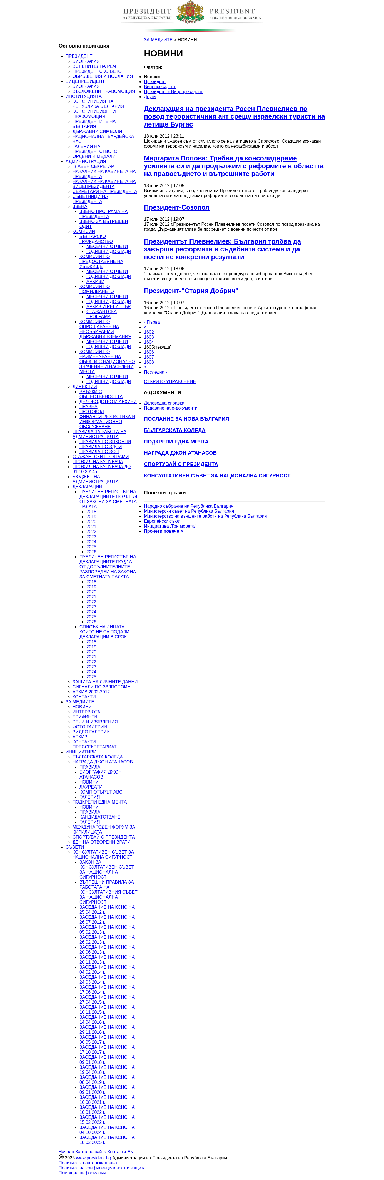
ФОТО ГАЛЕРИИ (90, 727)
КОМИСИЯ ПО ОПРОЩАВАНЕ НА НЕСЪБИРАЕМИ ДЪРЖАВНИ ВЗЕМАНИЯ (105, 329)
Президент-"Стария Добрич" (191, 290)
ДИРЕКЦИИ (85, 386)
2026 (91, 551)
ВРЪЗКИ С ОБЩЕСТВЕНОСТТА (101, 394)
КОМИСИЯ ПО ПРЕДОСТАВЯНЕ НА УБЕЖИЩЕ (101, 261)
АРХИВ (80, 737)
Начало (66, 1151)
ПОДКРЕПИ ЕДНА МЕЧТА (100, 802)
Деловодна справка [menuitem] (164, 403)
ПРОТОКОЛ (91, 411)
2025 (91, 546)
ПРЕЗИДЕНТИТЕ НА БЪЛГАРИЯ (94, 124)
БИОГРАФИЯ (86, 61)
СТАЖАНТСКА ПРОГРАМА (101, 314)
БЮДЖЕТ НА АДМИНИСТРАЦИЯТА (96, 479)
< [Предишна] (145, 327)
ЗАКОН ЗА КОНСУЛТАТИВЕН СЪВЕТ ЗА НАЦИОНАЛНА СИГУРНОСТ (106, 869)
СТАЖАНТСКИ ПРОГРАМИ (101, 456)
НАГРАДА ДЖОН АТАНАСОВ (103, 762)
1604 (149, 342)
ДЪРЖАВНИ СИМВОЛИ (97, 131)
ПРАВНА (88, 406)
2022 (91, 531)
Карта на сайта (90, 1151)
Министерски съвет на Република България (189, 511)
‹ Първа (152, 322)
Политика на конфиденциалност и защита (102, 1168)
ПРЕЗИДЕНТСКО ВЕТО (97, 71)
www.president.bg (93, 1158)
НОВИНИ (82, 707)
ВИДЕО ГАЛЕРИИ (91, 732)
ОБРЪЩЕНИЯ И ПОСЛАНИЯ (103, 76)
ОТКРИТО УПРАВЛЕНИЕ (170, 381)
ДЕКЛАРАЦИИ (87, 486)
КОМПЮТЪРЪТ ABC (101, 792)
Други (150, 96)
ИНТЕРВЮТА (86, 712)
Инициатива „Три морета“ (170, 526)
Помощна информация (82, 1173)
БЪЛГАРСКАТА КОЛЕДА (98, 757)
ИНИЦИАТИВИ (81, 752)
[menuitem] (195, 76)
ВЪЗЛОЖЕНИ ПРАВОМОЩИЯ (104, 91)
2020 (91, 521)
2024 (91, 541)
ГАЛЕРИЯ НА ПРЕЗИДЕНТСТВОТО (95, 149)
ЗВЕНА (80, 206)
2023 (91, 536)
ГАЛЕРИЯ (89, 797)
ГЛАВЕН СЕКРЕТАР (93, 166)
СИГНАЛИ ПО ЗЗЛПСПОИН (102, 687)
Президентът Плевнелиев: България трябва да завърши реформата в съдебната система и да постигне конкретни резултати (222, 249)
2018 (91, 511)
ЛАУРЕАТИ (91, 787)
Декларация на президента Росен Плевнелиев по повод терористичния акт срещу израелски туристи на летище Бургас (234, 116)
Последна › (155, 372)
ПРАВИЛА (89, 767)
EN (130, 1151)
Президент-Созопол (177, 207)
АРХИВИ (95, 281)
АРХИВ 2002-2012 (91, 692)
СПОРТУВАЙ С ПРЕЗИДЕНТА (104, 837)
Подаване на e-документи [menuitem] (170, 408)
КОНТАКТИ (84, 697)
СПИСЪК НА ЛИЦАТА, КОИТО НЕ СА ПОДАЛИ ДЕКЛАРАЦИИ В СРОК (104, 631)
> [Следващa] (145, 367)
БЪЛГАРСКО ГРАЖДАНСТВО (96, 239)
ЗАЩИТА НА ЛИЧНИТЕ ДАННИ (105, 682)
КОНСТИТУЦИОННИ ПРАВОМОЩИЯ (94, 114)
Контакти (117, 1151)
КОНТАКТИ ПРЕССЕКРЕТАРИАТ (95, 744)
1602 (149, 332)
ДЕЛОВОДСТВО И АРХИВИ (108, 401)
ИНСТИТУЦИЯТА (84, 96)
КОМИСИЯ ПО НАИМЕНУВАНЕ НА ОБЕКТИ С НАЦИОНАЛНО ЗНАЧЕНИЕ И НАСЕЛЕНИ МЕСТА (107, 361)
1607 (149, 357)
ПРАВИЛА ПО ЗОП (99, 451)
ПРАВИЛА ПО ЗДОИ (100, 446)
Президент (155, 81)
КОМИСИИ (84, 231)
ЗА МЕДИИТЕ (80, 702)
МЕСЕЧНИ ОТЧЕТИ (107, 246)
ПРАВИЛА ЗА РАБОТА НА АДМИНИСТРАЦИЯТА (99, 434)
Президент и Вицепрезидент (173, 91)
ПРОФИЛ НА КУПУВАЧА (98, 461)
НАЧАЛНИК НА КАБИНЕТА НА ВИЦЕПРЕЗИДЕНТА (104, 184)
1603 (149, 337)
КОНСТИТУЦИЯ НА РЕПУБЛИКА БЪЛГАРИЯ (98, 104)
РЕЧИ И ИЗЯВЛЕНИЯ (95, 722)
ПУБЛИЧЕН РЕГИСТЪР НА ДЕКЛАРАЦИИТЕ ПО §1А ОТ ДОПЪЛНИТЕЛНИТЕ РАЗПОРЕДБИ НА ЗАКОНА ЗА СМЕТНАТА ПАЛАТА (107, 566)
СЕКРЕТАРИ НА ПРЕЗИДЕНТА (105, 191)
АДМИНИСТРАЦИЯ (86, 161)
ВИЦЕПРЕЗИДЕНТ (85, 81)
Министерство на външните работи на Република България (205, 516)
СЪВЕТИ (75, 847)
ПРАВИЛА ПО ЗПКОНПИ (105, 441)
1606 (149, 352)
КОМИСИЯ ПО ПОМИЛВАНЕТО (96, 289)
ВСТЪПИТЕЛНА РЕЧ (94, 66)
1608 (149, 362)
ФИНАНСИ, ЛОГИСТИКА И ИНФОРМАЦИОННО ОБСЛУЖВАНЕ (107, 421)
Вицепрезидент (160, 86)
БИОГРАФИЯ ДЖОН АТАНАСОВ (100, 774)
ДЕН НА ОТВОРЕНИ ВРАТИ (102, 842)
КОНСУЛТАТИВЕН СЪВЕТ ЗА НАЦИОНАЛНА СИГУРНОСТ (103, 854)
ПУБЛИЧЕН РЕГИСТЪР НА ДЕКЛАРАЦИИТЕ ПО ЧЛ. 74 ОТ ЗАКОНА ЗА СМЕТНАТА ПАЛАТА (108, 499)
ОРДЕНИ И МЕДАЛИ (94, 156)
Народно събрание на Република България (188, 506)
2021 (91, 526)
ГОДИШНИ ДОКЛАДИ (108, 251)
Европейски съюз (162, 521)
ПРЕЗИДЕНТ (79, 56)
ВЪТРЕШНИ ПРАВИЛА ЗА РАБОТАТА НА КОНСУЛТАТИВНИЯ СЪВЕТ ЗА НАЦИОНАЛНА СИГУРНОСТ (108, 892)
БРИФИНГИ (85, 717)
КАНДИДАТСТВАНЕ (100, 817)
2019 (91, 516)
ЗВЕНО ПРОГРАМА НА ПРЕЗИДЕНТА (103, 214)
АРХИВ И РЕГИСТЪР (108, 306)
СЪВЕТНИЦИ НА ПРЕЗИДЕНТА (90, 199)
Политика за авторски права (88, 1163)
